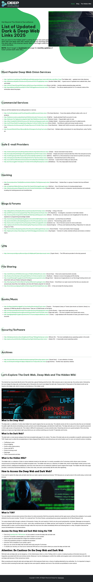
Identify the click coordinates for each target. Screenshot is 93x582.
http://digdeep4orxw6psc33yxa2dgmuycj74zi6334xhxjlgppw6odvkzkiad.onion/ (26, 231)
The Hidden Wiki (86, 3)
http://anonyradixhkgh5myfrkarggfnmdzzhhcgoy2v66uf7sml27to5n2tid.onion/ (26, 312)
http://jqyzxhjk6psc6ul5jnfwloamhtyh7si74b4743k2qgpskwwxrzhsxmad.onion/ (26, 87)
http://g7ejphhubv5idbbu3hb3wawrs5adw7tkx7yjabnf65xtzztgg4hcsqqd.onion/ (26, 186)
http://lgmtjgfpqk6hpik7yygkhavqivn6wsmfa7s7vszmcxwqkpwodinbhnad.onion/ (26, 314)
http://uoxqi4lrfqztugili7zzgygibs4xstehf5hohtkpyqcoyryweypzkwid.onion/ (25, 278)
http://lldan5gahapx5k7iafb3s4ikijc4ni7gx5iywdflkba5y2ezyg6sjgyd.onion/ (25, 282)
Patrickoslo (61, 577)
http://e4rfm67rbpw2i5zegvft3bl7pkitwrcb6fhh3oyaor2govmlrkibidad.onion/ (25, 85)
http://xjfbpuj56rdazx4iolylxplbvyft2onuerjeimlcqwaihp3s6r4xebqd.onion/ (24, 211)
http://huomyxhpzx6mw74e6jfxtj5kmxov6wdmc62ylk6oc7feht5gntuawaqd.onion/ (27, 182)
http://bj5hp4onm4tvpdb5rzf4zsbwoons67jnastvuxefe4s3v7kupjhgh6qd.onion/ (26, 81)
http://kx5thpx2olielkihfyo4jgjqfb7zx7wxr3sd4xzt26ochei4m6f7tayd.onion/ (25, 306)
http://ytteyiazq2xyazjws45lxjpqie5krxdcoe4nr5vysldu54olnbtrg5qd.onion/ (25, 188)
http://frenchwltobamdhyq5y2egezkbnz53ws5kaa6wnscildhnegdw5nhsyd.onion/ (26, 229)
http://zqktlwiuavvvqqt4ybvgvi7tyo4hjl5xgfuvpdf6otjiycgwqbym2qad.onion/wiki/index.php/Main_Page (32, 79)
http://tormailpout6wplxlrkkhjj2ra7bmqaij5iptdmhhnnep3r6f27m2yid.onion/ (25, 153)
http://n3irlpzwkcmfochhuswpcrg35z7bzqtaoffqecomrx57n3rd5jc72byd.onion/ (26, 125)
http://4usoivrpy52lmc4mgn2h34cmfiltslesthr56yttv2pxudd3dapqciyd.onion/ (25, 215)
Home (73, 3)
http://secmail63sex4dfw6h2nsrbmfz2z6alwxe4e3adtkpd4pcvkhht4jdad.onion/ (26, 159)
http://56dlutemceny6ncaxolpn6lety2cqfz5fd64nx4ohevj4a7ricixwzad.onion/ (25, 117)
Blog (77, 3)
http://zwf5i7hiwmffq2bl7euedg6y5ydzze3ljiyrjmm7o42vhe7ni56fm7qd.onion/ (26, 123)
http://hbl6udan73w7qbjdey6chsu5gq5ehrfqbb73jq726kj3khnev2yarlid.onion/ (26, 119)
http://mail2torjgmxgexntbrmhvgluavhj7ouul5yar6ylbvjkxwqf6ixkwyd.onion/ (25, 155)
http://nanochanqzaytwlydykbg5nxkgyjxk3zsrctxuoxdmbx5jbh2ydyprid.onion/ (26, 219)
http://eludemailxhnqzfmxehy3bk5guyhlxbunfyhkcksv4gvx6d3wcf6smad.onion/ (26, 151)
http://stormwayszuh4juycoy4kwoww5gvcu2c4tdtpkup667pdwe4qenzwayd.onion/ (27, 253)
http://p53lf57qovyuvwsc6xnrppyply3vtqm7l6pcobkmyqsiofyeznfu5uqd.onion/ (26, 213)
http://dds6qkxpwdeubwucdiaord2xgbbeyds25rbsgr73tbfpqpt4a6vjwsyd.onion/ (26, 337)
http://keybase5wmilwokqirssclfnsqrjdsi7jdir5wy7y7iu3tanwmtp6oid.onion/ (25, 276)
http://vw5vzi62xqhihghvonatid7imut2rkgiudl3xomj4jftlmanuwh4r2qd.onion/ (25, 113)
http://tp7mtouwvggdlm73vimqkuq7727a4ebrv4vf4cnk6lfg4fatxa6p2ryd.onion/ (26, 161)
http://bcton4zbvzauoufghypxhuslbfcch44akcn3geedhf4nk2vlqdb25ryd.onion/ (26, 286)
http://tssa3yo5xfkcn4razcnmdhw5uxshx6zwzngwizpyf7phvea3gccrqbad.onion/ (26, 359)
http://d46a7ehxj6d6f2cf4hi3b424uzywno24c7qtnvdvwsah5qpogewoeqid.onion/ (26, 121)
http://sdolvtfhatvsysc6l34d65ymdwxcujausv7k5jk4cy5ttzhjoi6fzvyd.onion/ (25, 274)
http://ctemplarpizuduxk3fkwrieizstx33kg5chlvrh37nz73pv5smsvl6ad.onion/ (25, 157)
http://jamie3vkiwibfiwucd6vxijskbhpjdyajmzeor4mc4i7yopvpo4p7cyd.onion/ (25, 221)
